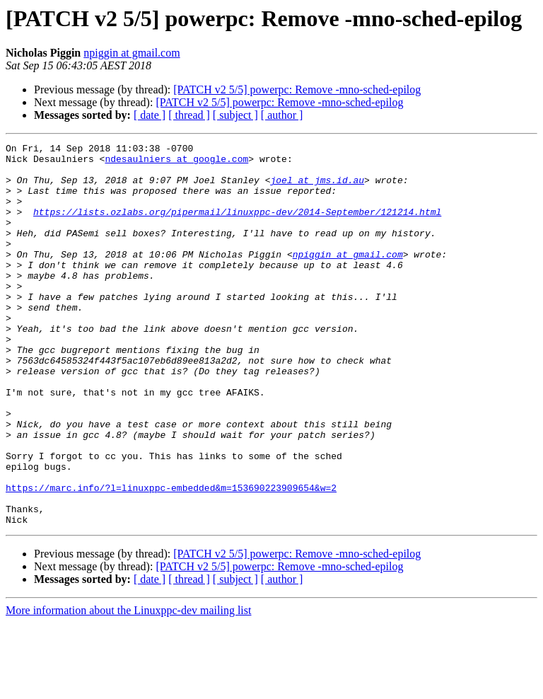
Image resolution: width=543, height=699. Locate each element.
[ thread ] (189, 115)
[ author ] (282, 115)
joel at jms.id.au (317, 188)
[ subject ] (235, 115)
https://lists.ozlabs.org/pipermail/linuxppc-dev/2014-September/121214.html (237, 226)
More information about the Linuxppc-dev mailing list (128, 687)
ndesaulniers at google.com (176, 162)
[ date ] (149, 115)
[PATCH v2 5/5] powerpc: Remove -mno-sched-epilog (297, 89)
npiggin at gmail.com (131, 53)
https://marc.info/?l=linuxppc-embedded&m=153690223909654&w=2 (171, 557)
